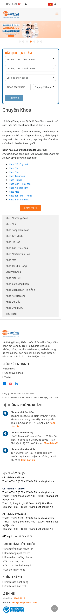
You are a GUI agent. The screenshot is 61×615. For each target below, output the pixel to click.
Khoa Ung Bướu (14, 307)
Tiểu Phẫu (11, 313)
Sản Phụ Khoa (13, 271)
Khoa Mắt (11, 259)
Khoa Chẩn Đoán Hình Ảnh (20, 289)
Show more (30, 207)
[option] (30, 29)
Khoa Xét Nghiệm (15, 295)
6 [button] (38, 42)
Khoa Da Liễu (13, 301)
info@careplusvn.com (24, 602)
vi (52, 4)
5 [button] (34, 42)
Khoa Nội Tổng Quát (17, 218)
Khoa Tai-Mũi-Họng (16, 265)
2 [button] (23, 42)
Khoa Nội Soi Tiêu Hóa (18, 254)
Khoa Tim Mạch (14, 236)
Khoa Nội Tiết (13, 277)
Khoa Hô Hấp (13, 241)
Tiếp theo (14, 97)
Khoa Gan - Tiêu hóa (17, 247)
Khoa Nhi (11, 224)
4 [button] (31, 42)
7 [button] (41, 42)
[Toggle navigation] (56, 14)
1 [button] (20, 42)
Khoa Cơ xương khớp (17, 283)
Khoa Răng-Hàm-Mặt (17, 229)
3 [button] (27, 42)
